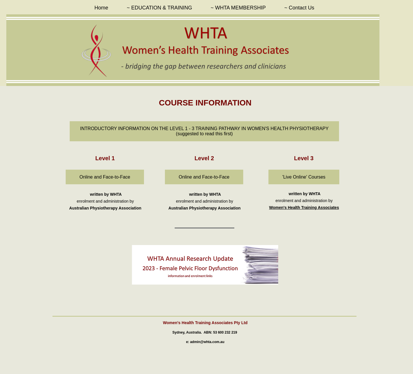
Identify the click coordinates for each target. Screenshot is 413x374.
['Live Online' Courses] (303, 177)
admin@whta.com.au (207, 342)
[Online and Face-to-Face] (105, 177)
